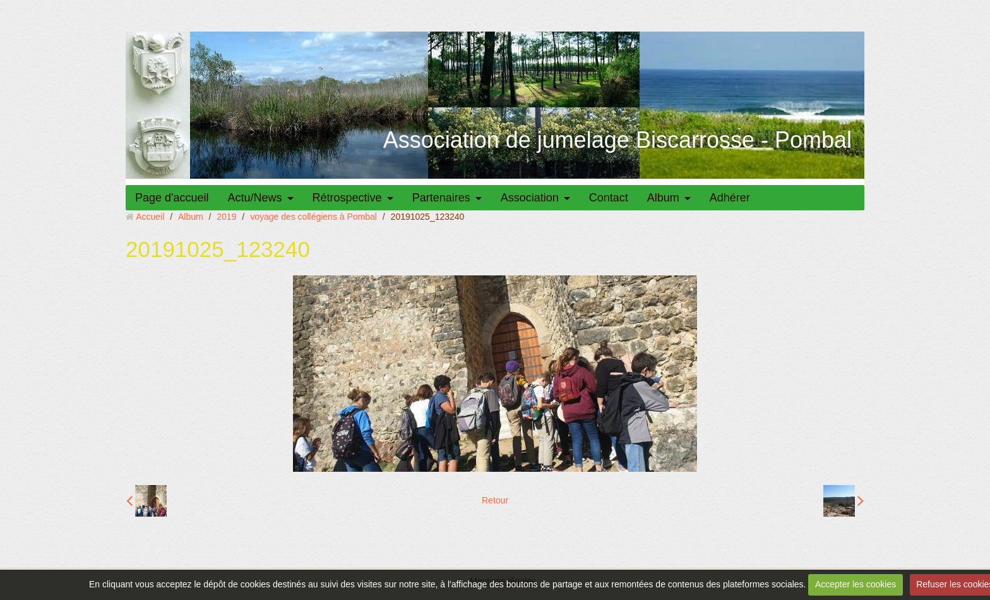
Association (530, 197)
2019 (226, 217)
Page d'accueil (172, 197)
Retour (495, 500)
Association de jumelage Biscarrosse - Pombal (617, 140)
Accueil (150, 217)
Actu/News (255, 197)
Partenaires (441, 197)
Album (663, 197)
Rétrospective (347, 197)
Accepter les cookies (855, 584)
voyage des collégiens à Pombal (313, 217)
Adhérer (730, 197)
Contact (608, 197)
